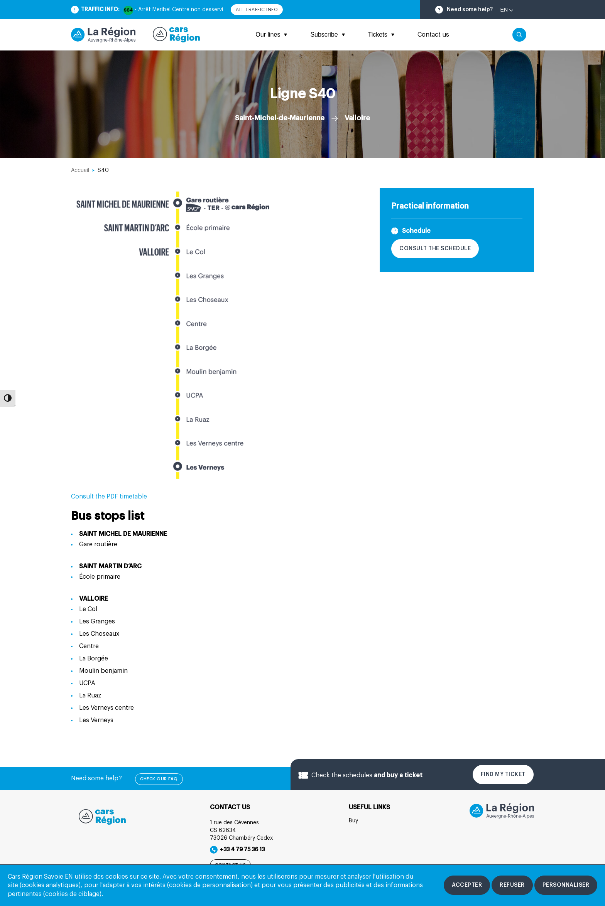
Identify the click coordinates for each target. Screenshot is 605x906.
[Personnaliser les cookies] (566, 885)
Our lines (271, 34)
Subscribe (327, 34)
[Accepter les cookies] (467, 885)
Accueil (80, 170)
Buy (353, 820)
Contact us (433, 35)
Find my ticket (503, 774)
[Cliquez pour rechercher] (519, 34)
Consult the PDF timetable (109, 496)
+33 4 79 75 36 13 (237, 850)
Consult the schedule (435, 248)
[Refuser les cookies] (512, 885)
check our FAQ (159, 779)
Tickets (381, 34)
